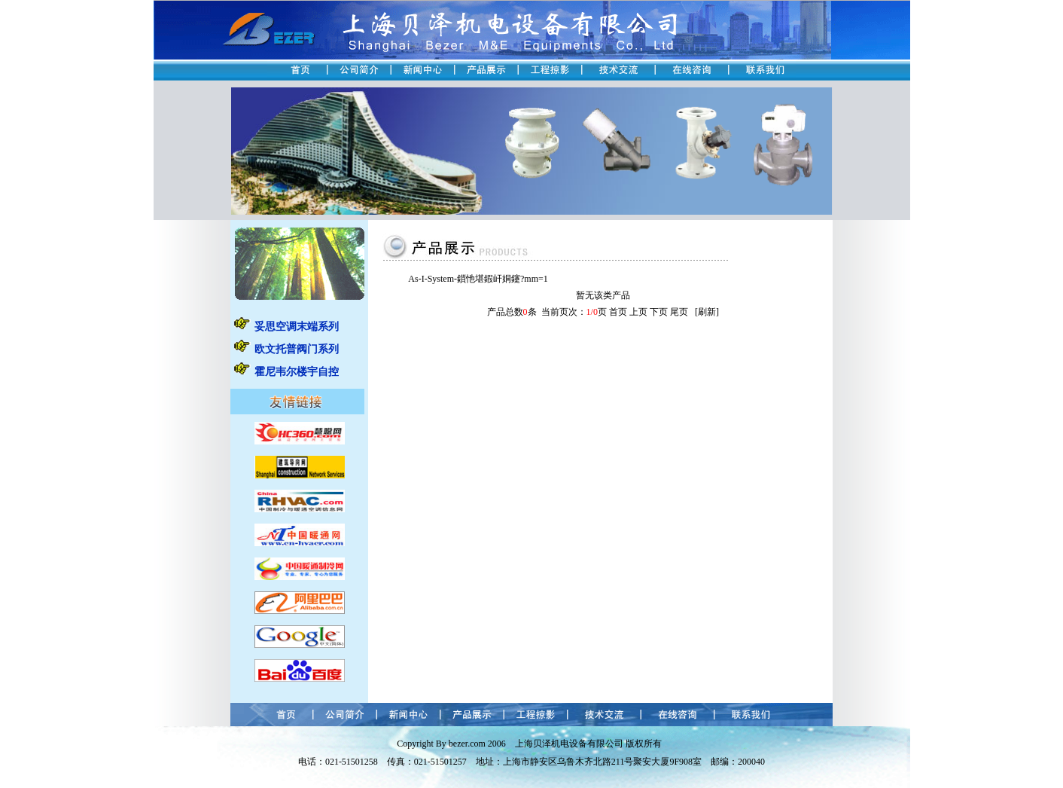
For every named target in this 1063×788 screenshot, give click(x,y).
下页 (659, 312)
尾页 (679, 312)
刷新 (707, 312)
